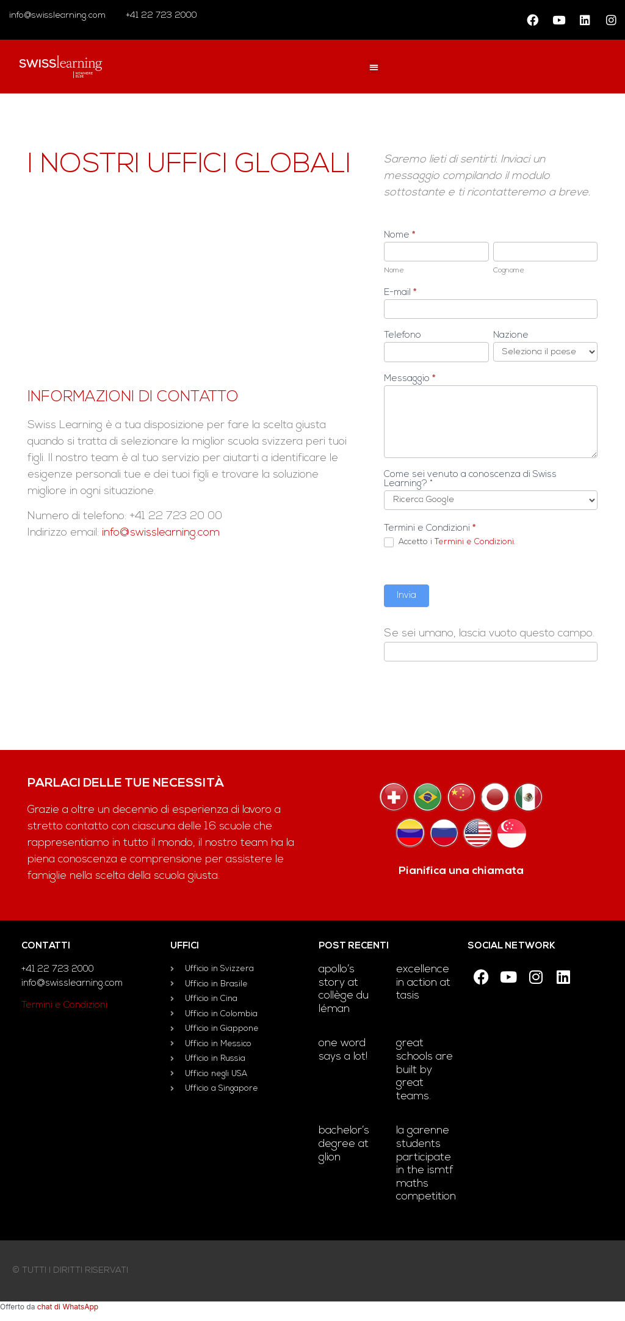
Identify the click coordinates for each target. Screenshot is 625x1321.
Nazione (511, 335)
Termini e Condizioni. (475, 542)
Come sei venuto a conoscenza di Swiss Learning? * (470, 479)
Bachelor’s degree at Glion (344, 1144)
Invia (406, 595)
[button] (374, 67)
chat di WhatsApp (67, 1306)
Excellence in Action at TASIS (423, 983)
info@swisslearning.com (57, 15)
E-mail (400, 292)
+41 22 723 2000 (160, 15)
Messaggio (409, 379)
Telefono (402, 335)
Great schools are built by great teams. (424, 1070)
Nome (399, 235)
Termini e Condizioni (64, 1005)
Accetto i (449, 542)
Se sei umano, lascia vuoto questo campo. (489, 633)
